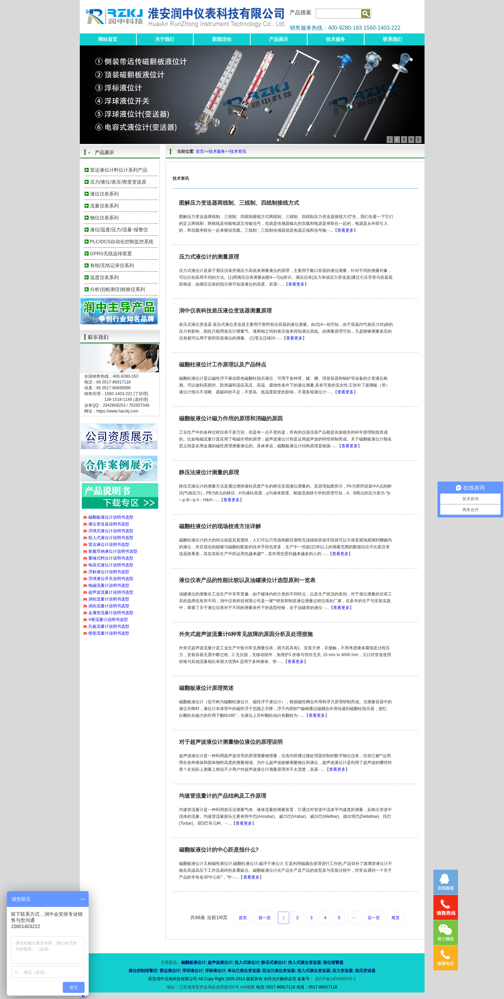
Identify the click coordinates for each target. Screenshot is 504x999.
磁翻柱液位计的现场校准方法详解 (220, 526)
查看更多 (345, 230)
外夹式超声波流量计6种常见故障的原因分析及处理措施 (246, 634)
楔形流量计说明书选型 (108, 633)
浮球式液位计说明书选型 (110, 531)
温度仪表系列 (104, 277)
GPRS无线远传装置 (111, 253)
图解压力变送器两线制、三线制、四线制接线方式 (239, 203)
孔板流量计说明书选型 (108, 626)
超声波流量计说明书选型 (110, 592)
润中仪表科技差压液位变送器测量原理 (225, 311)
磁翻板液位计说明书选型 (110, 517)
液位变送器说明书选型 (108, 524)
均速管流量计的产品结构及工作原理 (222, 796)
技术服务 (335, 39)
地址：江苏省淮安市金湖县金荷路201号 (203, 987)
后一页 (374, 917)
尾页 (395, 917)
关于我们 (164, 39)
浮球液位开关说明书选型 (110, 578)
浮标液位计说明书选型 (108, 571)
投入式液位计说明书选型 (110, 537)
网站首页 (107, 39)
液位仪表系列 (104, 194)
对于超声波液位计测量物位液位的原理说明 (231, 742)
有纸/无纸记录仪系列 (112, 265)
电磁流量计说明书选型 (108, 585)
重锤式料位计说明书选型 (110, 558)
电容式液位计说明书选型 (110, 565)
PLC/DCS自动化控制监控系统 (122, 241)
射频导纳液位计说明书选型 (112, 551)
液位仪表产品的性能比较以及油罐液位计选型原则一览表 (247, 580)
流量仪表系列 (104, 205)
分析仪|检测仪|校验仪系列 (117, 289)
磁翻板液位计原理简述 (206, 688)
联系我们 (392, 39)
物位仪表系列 (104, 217)
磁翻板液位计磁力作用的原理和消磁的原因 (231, 418)
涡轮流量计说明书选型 (108, 599)
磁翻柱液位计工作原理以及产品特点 (222, 364)
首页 (200, 151)
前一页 (264, 917)
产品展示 (278, 39)
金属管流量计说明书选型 (110, 612)
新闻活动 (221, 39)
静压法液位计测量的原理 (209, 472)
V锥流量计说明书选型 (108, 619)
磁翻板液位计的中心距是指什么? (219, 850)
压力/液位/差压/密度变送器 (118, 182)
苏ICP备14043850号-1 (335, 978)
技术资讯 (238, 151)
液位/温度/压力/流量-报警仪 (119, 229)
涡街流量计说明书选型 (108, 606)
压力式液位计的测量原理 (209, 257)
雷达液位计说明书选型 (108, 544)
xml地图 (247, 987)
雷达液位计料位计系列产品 (118, 170)
